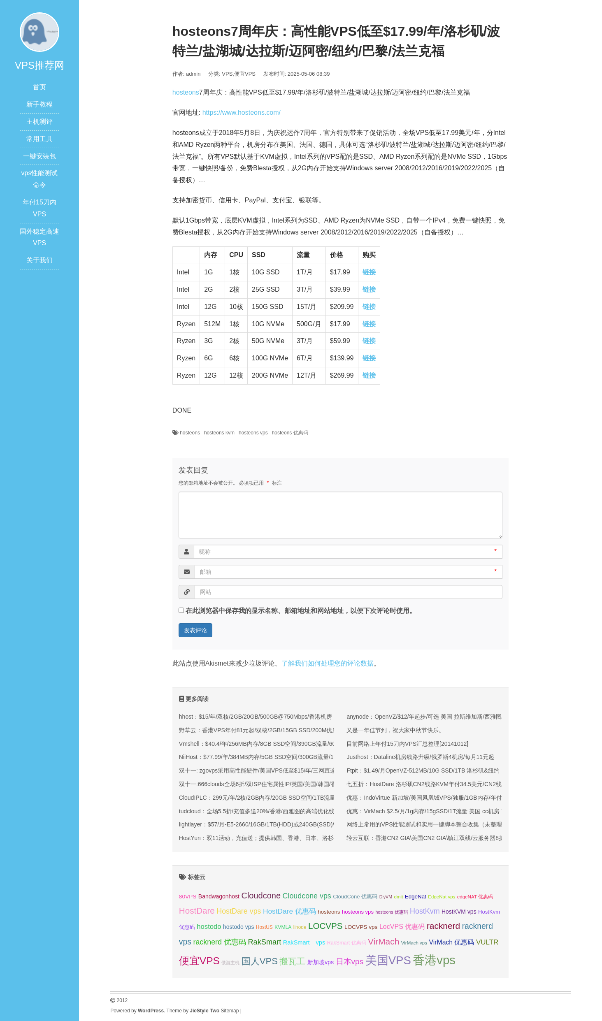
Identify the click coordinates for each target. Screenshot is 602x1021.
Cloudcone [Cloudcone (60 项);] (261, 895)
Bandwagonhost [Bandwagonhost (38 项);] (218, 896)
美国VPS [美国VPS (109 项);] (388, 960)
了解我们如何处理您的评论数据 (327, 663)
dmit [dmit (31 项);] (398, 896)
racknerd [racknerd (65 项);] (443, 926)
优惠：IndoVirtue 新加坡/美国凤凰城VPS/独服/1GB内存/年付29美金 (433, 797)
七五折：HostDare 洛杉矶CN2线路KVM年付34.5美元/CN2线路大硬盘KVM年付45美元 (456, 784)
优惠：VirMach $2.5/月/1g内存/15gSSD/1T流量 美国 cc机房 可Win (431, 811)
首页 (39, 87)
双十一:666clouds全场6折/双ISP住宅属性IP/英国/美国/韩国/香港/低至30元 (273, 784)
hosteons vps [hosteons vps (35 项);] (358, 912)
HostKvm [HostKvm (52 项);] (425, 911)
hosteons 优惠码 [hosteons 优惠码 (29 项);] (391, 912)
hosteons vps (253, 433)
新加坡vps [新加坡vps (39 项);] (320, 962)
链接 (369, 272)
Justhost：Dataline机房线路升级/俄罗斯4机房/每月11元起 (420, 757)
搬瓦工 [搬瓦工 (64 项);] (292, 961)
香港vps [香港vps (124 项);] (434, 960)
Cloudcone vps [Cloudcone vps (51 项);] (307, 896)
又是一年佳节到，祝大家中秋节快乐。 (395, 730)
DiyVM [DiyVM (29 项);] (385, 896)
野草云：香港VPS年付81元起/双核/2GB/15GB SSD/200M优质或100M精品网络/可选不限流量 (298, 730)
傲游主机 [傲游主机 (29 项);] (230, 962)
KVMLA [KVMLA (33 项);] (282, 927)
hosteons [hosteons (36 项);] (329, 912)
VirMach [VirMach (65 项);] (383, 941)
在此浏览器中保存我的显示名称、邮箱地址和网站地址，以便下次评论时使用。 (301, 610)
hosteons (185, 92)
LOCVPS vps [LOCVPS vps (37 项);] (360, 927)
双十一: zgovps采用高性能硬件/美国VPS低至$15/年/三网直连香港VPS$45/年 (277, 770)
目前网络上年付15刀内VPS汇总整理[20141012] (407, 743)
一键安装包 (39, 156)
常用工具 (39, 138)
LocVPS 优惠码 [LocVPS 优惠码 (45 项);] (402, 926)
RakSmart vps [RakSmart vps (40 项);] (304, 942)
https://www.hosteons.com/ (241, 112)
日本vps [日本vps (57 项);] (350, 961)
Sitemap (230, 1011)
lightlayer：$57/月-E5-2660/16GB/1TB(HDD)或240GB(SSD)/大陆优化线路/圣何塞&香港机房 (297, 824)
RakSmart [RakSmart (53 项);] (264, 942)
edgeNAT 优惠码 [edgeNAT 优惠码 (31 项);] (475, 896)
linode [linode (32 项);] (300, 927)
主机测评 (39, 121)
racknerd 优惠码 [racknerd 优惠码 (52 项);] (219, 942)
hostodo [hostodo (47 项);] (209, 927)
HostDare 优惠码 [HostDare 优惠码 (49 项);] (289, 911)
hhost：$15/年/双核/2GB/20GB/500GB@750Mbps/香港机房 (255, 716)
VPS (227, 74)
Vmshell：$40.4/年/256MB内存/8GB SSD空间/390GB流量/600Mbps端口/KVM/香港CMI (290, 743)
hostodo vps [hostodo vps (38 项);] (238, 927)
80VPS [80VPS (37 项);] (188, 896)
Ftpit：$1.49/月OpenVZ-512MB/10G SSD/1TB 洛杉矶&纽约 (422, 770)
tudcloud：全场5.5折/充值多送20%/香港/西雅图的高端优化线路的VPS (268, 811)
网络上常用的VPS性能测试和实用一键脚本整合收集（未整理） (427, 824)
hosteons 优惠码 (290, 433)
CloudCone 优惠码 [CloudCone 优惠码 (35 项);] (355, 896)
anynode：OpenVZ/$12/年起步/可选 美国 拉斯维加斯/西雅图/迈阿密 (433, 716)
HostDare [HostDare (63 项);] (197, 910)
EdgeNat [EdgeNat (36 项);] (415, 896)
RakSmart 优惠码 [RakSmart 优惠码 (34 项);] (346, 943)
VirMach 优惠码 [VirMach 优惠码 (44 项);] (451, 942)
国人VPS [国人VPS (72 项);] (260, 961)
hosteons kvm (219, 433)
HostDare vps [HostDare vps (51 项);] (238, 911)
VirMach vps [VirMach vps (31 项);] (414, 942)
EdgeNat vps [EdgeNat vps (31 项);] (441, 896)
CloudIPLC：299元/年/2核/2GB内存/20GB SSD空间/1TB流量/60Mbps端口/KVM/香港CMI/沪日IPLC (306, 797)
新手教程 (39, 104)
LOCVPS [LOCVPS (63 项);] (325, 926)
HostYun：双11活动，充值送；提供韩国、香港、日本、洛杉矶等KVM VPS (275, 838)
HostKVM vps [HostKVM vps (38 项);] (459, 911)
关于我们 (39, 260)
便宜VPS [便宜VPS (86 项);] (199, 960)
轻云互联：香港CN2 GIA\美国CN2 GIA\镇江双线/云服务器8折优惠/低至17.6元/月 (449, 838)
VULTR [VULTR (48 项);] (487, 942)
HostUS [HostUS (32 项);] (264, 927)
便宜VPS (245, 74)
